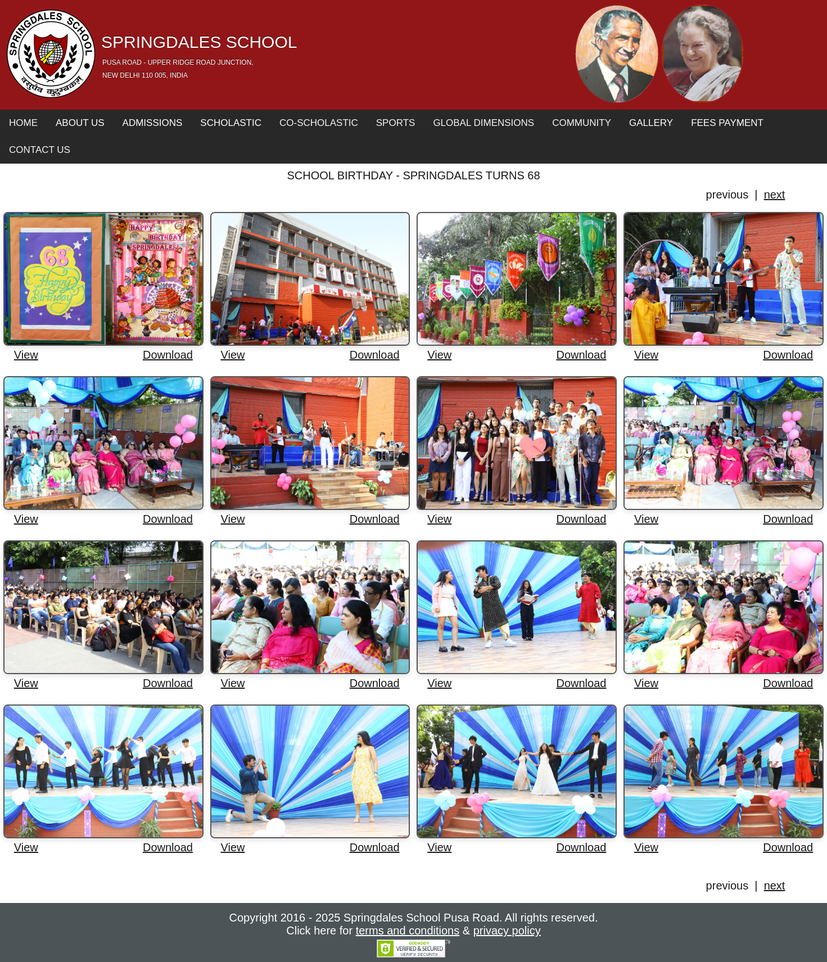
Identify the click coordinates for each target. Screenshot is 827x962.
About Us (80, 123)
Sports (395, 123)
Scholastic (230, 123)
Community (581, 123)
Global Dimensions (483, 123)
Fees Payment (727, 123)
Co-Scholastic (318, 123)
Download (168, 355)
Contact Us (39, 149)
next (774, 194)
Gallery (651, 123)
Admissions (153, 123)
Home (23, 123)
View (26, 355)
